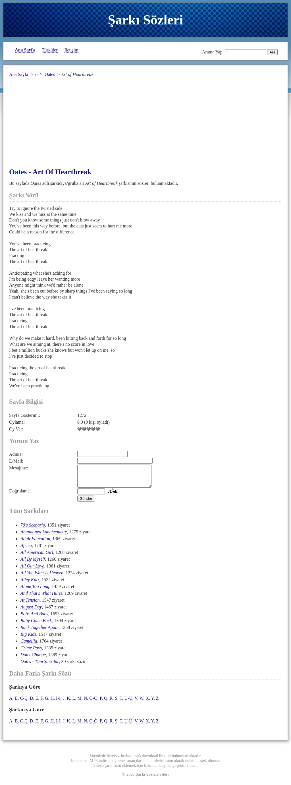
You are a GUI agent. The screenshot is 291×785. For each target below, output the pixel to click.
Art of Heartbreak (61, 172)
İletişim (71, 49)
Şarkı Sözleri (145, 19)
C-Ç (24, 702)
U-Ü (128, 702)
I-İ (58, 702)
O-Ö (93, 702)
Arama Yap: (213, 51)
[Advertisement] (145, 126)
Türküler (50, 49)
